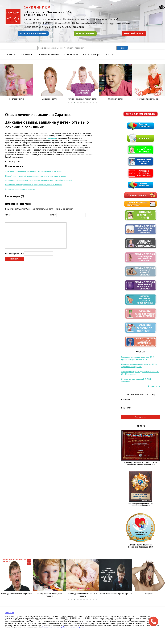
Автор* (8, 214)
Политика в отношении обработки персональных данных (63, 627)
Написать (14, 258)
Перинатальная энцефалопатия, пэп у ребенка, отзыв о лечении (33, 184)
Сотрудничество (71, 54)
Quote (23, 220)
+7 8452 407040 (35, 15)
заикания (52, 138)
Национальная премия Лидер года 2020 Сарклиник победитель (139, 365)
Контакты (108, 54)
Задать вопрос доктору (33, 33)
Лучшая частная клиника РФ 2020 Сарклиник (136, 380)
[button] (68, 102)
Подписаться (140, 417)
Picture (33, 220)
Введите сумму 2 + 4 (14, 253)
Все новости (154, 386)
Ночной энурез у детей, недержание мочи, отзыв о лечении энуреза (35, 176)
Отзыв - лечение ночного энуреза (20, 189)
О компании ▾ (25, 54)
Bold (7, 220)
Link (29, 220)
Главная (11, 54)
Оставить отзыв (85, 33)
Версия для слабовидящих (140, 114)
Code (26, 220)
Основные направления (47, 54)
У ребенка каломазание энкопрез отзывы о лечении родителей (33, 171)
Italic (10, 220)
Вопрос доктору (91, 54)
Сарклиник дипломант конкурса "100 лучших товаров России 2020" (137, 358)
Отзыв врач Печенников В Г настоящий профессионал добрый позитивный (38, 180)
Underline (13, 220)
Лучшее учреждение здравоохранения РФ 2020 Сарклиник (140, 372)
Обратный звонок (133, 33)
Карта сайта (9, 613)
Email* (53, 214)
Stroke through (17, 220)
